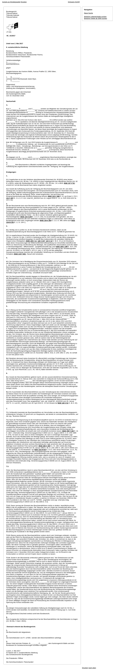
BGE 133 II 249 (26, 217)
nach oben (92, 668)
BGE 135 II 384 (45, 220)
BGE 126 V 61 (63, 403)
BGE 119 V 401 (20, 254)
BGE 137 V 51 (69, 183)
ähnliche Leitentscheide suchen (95, 17)
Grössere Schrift (74, 2)
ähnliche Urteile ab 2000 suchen (95, 18)
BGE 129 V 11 (31, 241)
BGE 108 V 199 (61, 247)
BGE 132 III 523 (40, 450)
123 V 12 (49, 241)
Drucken (24, 2)
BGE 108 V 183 (68, 431)
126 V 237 (41, 241)
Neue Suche (88, 13)
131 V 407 (9, 198)
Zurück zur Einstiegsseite (11, 2)
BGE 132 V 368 (54, 196)
